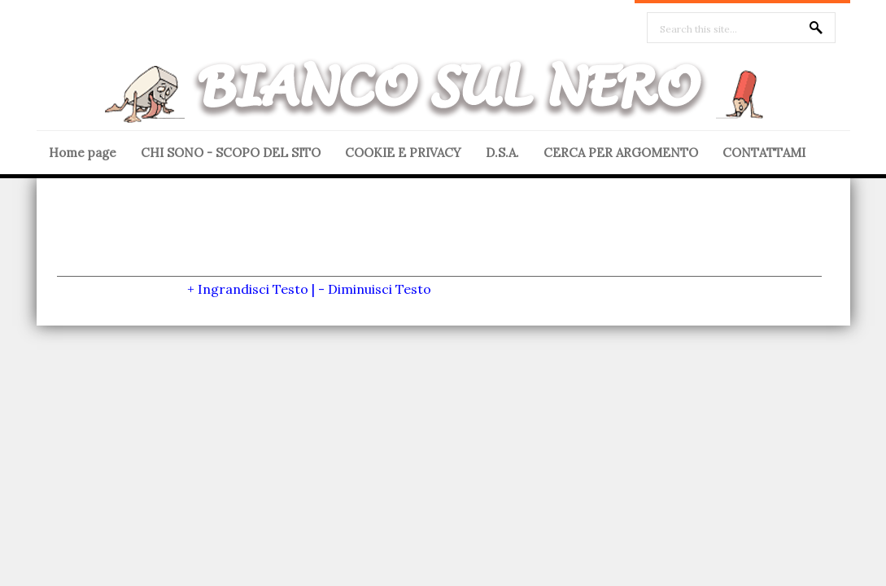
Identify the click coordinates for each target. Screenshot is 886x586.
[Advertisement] (439, 239)
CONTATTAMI (763, 152)
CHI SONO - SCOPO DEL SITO (231, 152)
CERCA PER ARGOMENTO (620, 152)
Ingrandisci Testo (253, 289)
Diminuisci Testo (379, 289)
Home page (82, 152)
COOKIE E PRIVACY (403, 152)
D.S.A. (502, 152)
